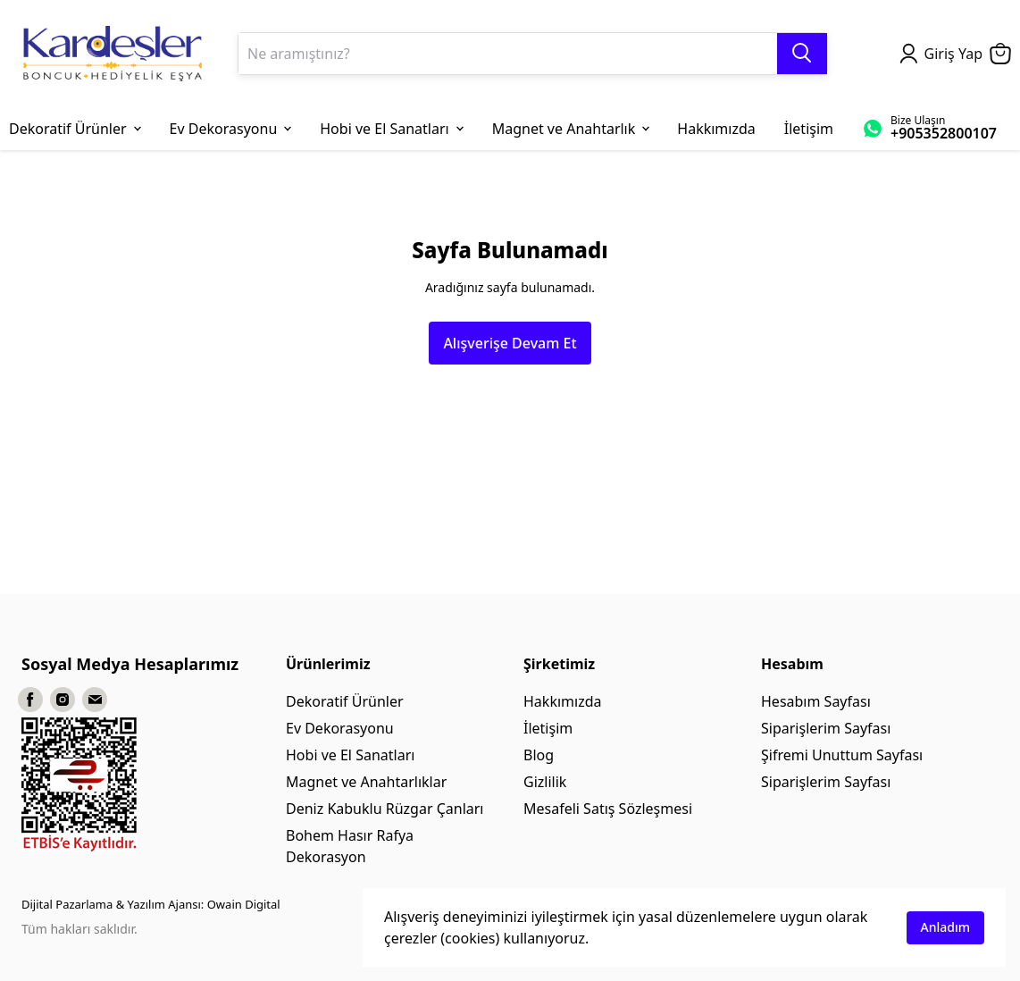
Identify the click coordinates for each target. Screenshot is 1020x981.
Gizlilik (544, 782)
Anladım (945, 926)
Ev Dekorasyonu (340, 728)
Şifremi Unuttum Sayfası (842, 755)
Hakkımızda (562, 701)
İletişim (548, 728)
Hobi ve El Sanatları (350, 755)
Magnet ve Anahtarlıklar (366, 782)
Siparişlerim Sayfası (825, 728)
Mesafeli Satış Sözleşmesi (607, 808)
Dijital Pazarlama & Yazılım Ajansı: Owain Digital (150, 904)
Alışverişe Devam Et (509, 343)
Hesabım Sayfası (816, 701)
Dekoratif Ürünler (345, 701)
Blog (538, 755)
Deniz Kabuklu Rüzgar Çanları (385, 808)
